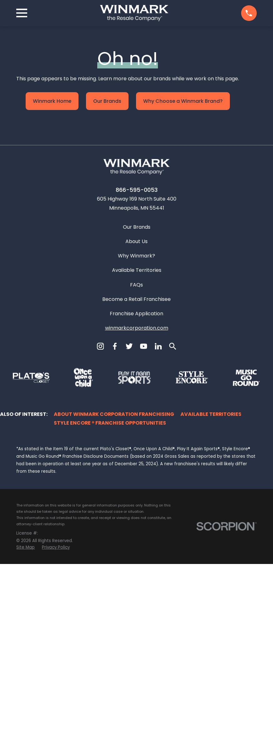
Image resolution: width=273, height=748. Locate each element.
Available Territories (136, 454)
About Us (136, 425)
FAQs (136, 468)
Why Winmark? (136, 439)
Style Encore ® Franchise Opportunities (110, 607)
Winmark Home (52, 101)
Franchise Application (136, 497)
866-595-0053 (137, 374)
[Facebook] (114, 530)
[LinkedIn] (158, 530)
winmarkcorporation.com (136, 512)
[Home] (134, 13)
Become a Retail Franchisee (136, 483)
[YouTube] (143, 530)
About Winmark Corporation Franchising (114, 598)
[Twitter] (129, 530)
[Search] (172, 530)
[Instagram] (100, 530)
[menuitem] (25, 732)
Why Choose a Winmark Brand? (183, 101)
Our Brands (107, 101)
